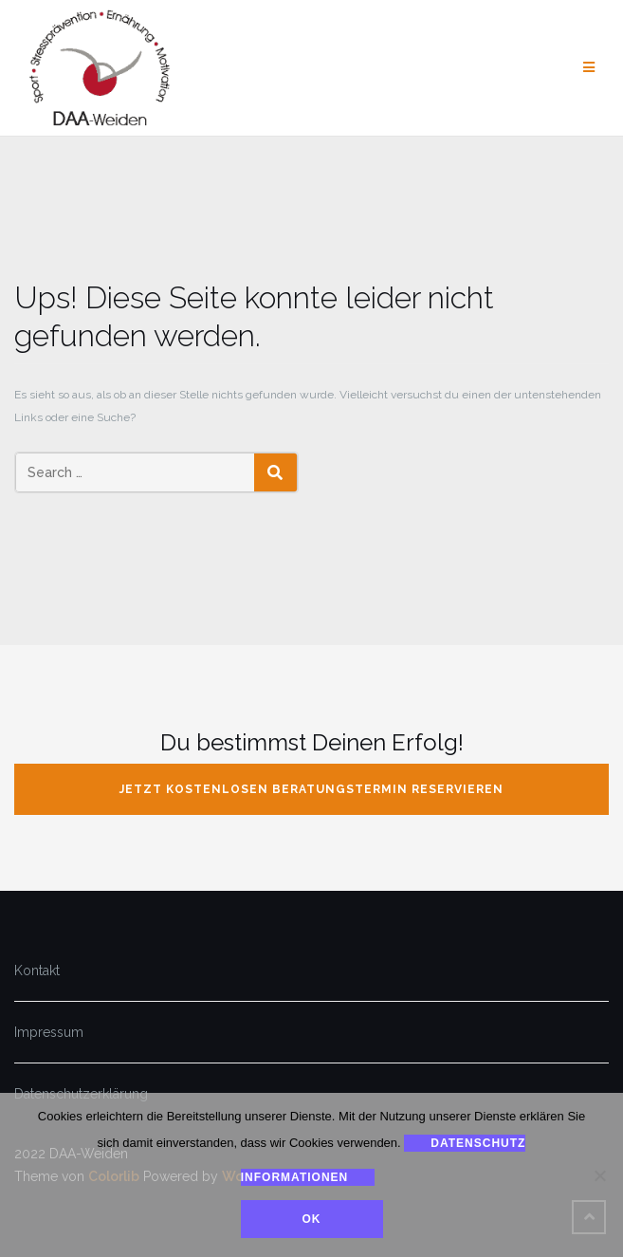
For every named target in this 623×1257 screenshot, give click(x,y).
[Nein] (599, 1175)
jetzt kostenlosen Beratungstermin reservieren (311, 789)
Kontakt (37, 970)
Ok (311, 1219)
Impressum (48, 1032)
